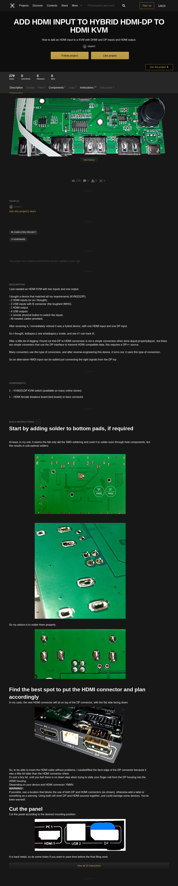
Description (16, 87)
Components (57, 87)
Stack (64, 5)
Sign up (146, 5)
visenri (89, 46)
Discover (38, 5)
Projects (24, 5)
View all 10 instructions (89, 865)
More (78, 6)
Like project (110, 55)
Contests (52, 5)
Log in (162, 5)
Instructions (88, 87)
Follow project (69, 55)
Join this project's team (22, 211)
